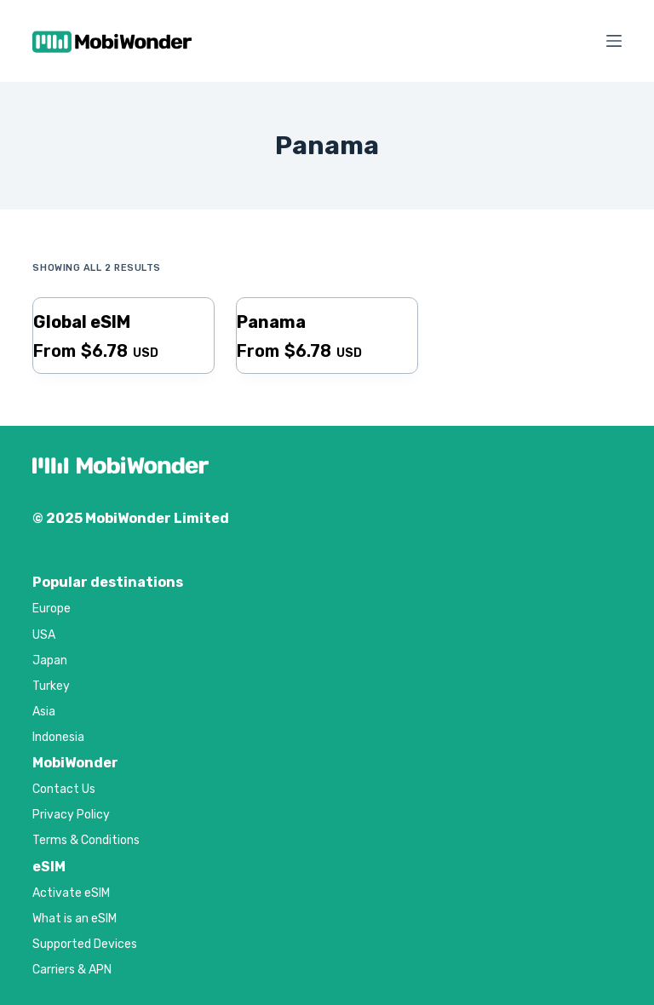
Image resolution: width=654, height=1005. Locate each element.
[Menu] (614, 41)
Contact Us (63, 789)
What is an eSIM (74, 918)
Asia (43, 711)
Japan (49, 660)
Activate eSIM (71, 893)
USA (43, 635)
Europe (51, 608)
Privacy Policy (71, 814)
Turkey (51, 686)
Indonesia (58, 737)
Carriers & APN (72, 969)
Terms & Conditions (86, 840)
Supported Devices (84, 944)
